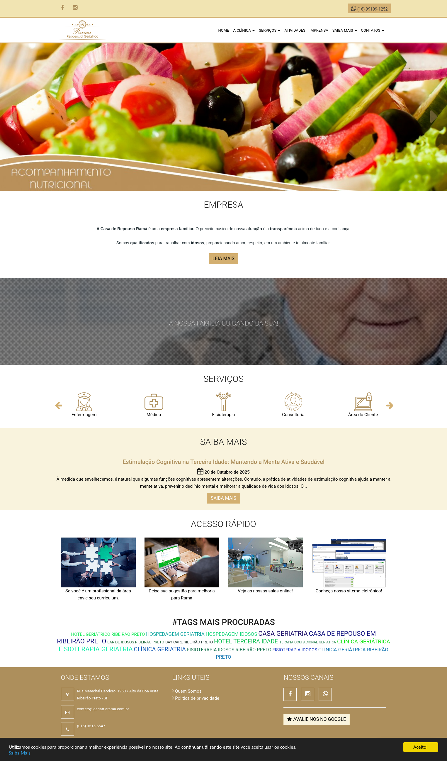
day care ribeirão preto (189, 642)
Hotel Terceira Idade (246, 641)
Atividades (294, 30)
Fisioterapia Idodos (295, 649)
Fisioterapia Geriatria (96, 649)
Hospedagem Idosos (231, 634)
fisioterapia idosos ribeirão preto (229, 649)
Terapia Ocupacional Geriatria (307, 642)
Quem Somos (186, 691)
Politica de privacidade (195, 698)
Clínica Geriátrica (363, 641)
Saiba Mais (19, 753)
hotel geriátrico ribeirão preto (108, 634)
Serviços (269, 30)
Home (223, 30)
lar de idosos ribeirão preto (135, 642)
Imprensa (319, 30)
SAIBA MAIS (223, 498)
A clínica (244, 30)
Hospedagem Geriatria (175, 634)
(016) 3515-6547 (91, 726)
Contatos (372, 30)
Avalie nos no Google (316, 719)
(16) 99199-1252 (369, 9)
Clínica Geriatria (160, 649)
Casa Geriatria (283, 633)
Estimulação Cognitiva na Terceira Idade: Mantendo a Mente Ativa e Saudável (223, 461)
